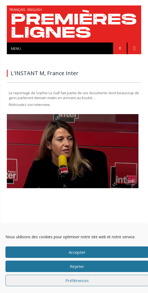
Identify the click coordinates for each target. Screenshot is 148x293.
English (35, 9)
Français (17, 9)
